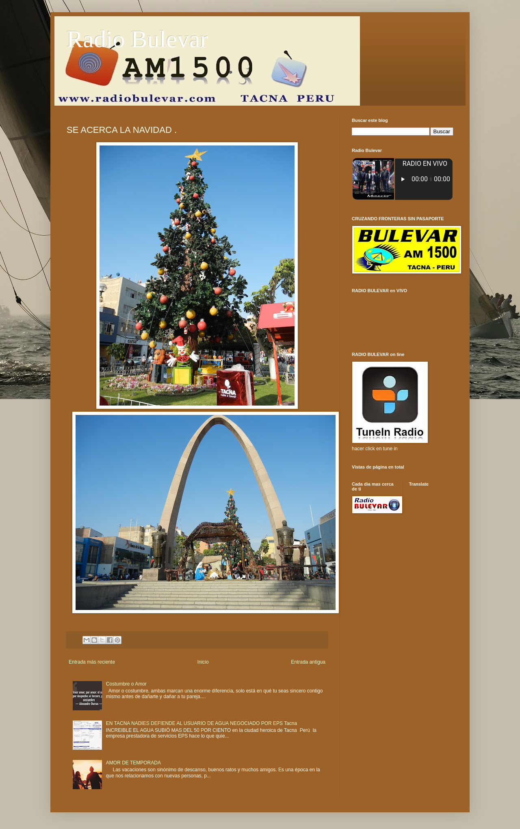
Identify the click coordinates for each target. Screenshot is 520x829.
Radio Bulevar (137, 39)
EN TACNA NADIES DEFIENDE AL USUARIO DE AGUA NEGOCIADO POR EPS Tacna (201, 723)
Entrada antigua (308, 662)
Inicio (203, 662)
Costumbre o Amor (126, 684)
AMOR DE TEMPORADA (133, 763)
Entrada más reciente (92, 662)
